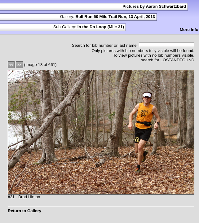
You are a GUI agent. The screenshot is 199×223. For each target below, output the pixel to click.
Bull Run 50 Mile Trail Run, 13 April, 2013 (115, 16)
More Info (189, 29)
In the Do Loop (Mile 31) (100, 26)
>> (19, 65)
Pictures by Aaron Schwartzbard (154, 6)
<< (11, 65)
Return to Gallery (24, 210)
